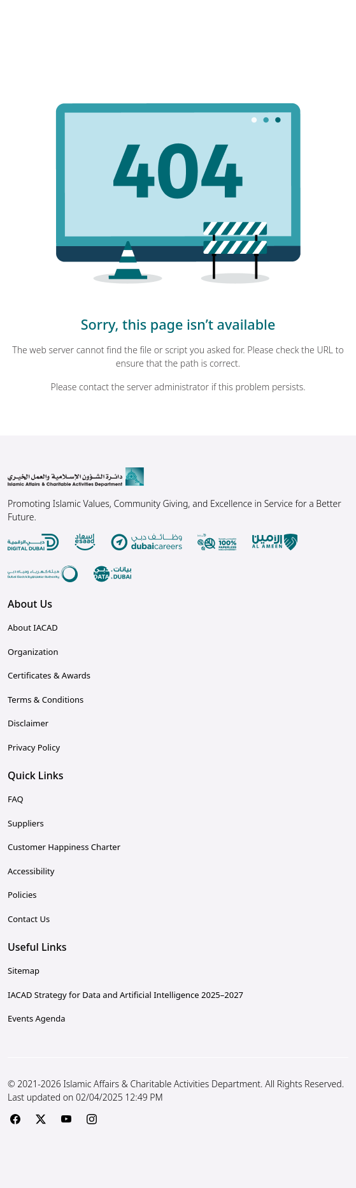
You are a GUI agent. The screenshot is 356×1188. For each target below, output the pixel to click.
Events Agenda (36, 1018)
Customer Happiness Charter (64, 847)
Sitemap (23, 970)
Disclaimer (28, 723)
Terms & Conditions (45, 699)
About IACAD (33, 627)
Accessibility (31, 871)
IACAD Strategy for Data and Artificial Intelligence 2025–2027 (125, 995)
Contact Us (29, 919)
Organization (33, 651)
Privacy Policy (34, 747)
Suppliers (26, 823)
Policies (22, 894)
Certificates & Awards (49, 675)
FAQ (16, 799)
